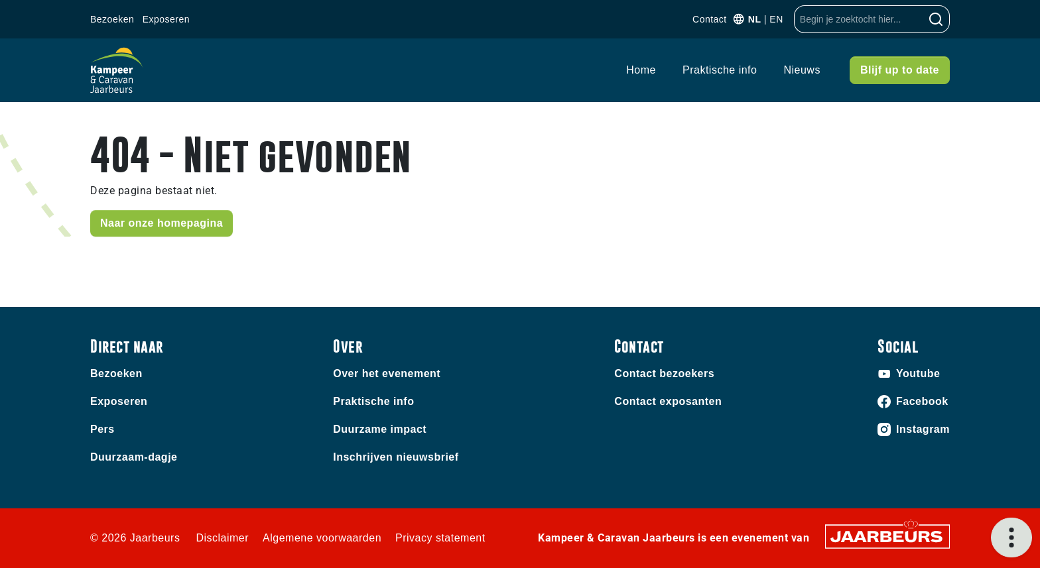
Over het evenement (386, 373)
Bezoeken (112, 19)
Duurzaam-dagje (133, 457)
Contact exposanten (668, 401)
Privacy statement (440, 537)
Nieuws (801, 70)
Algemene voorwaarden (322, 537)
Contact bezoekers (664, 373)
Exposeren (166, 19)
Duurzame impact (379, 429)
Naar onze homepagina (161, 223)
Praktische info (719, 70)
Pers (102, 429)
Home (641, 70)
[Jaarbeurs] (887, 536)
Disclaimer (222, 537)
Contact (709, 19)
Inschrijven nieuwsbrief (395, 457)
